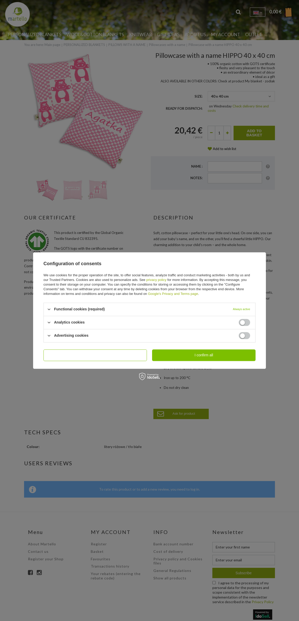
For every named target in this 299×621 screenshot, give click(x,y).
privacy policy (156, 280)
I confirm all (204, 355)
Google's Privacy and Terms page (173, 294)
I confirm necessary (95, 355)
